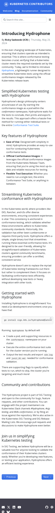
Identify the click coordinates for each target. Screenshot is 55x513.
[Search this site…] (24, 19)
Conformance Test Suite (26, 125)
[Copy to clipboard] (51, 318)
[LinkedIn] (14, 507)
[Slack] (52, 507)
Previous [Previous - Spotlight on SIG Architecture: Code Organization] (10, 476)
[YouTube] (19, 507)
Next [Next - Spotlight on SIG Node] (47, 476)
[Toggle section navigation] (50, 19)
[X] (8, 507)
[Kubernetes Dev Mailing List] (3, 507)
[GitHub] (46, 507)
